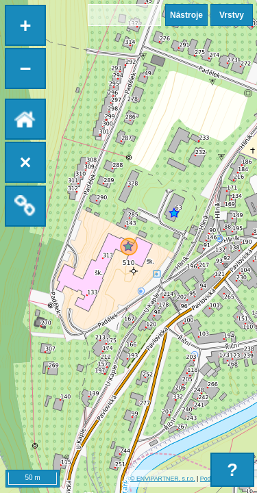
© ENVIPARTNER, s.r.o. (162, 478)
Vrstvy (231, 15)
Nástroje (186, 15)
